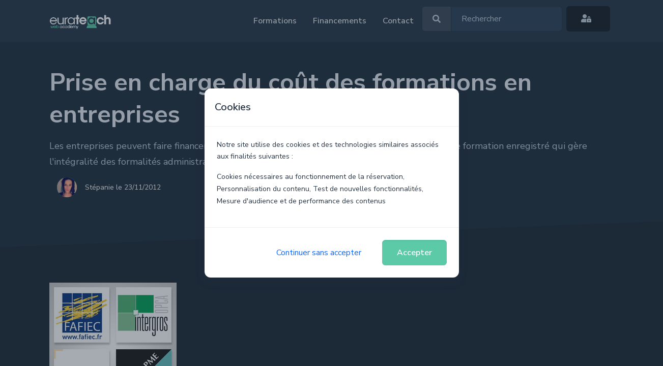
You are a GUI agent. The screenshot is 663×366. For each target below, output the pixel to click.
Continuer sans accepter (318, 252)
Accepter (414, 252)
